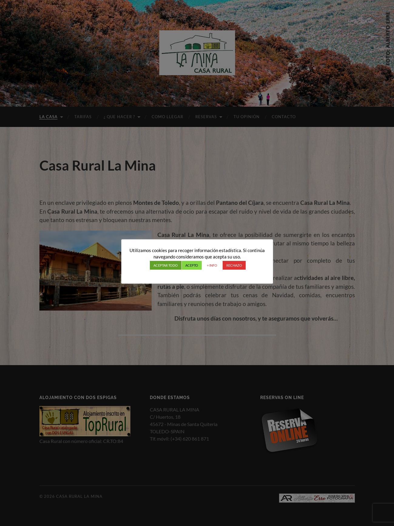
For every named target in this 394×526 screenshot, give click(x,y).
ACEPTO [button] (191, 265)
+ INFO (212, 265)
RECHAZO (234, 265)
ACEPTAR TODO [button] (165, 265)
